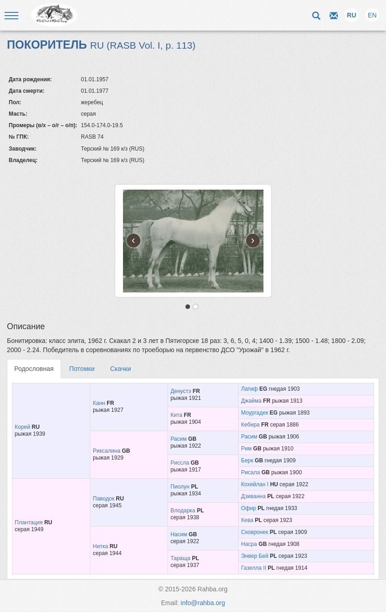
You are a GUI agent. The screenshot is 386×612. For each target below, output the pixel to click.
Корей (22, 427)
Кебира (250, 424)
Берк (247, 460)
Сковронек (254, 532)
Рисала (250, 472)
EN (372, 15)
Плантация (29, 522)
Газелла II (253, 568)
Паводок (103, 498)
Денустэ (180, 391)
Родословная (34, 368)
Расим (178, 439)
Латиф (249, 389)
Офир (248, 508)
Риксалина (106, 451)
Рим (246, 448)
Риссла (179, 463)
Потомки (82, 368)
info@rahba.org (203, 602)
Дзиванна (253, 496)
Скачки (120, 368)
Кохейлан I (255, 484)
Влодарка (182, 510)
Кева (247, 520)
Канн (99, 403)
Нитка (100, 546)
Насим (178, 534)
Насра (249, 544)
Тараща (180, 558)
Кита (176, 415)
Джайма (251, 401)
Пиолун (179, 486)
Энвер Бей (254, 556)
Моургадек (254, 413)
